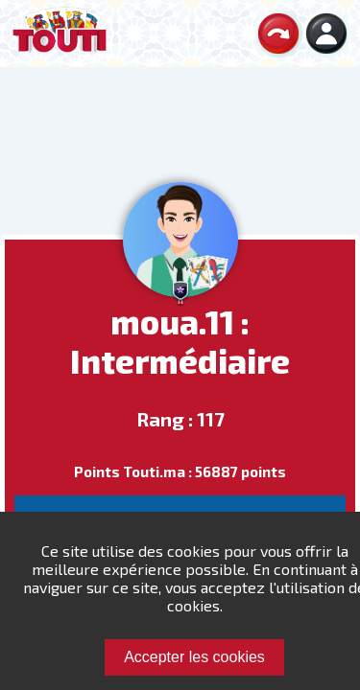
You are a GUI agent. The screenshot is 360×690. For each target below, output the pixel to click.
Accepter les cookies (194, 657)
